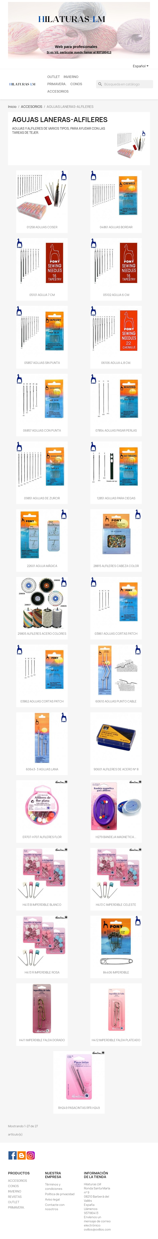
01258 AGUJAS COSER (42, 227)
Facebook (12, 1155)
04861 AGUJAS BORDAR (116, 227)
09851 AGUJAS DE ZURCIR (42, 498)
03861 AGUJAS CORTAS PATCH (116, 634)
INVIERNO (71, 77)
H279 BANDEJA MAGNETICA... (116, 837)
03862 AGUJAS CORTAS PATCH (42, 701)
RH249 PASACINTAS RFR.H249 (79, 1108)
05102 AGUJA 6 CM (116, 295)
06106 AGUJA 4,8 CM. (116, 363)
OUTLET (53, 77)
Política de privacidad (59, 1194)
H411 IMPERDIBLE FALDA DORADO (42, 1040)
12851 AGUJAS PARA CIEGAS (116, 498)
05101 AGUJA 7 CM (42, 295)
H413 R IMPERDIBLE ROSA (42, 972)
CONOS (76, 84)
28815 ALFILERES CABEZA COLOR (116, 566)
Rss (21, 1155)
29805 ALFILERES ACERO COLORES (42, 634)
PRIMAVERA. (57, 84)
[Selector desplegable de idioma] (141, 66)
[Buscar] (124, 84)
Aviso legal (52, 1199)
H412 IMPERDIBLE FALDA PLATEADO (116, 1040)
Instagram (31, 1155)
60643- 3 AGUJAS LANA (42, 769)
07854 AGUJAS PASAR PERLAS (116, 430)
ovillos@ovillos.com (97, 1229)
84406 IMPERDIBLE (116, 972)
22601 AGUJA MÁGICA (42, 566)
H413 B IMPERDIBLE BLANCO (42, 905)
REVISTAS (15, 1197)
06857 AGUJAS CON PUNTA (42, 430)
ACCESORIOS (58, 91)
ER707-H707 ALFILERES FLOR (42, 837)
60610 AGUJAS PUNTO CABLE (116, 701)
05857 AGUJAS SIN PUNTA (42, 363)
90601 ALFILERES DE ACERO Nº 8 (116, 769)
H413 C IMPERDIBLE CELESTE (116, 905)
